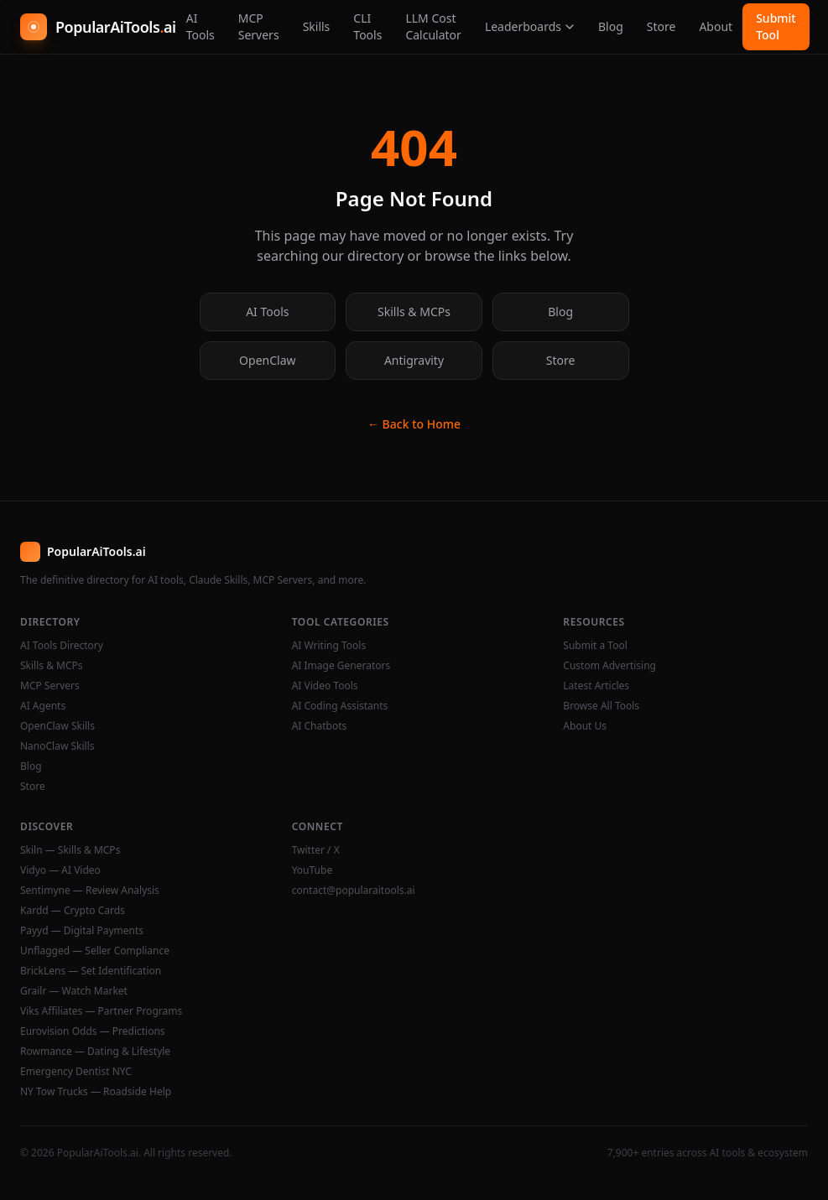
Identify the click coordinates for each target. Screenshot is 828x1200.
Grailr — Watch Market (74, 991)
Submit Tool (776, 26)
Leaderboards (530, 26)
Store (661, 26)
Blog (610, 26)
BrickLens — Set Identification (90, 971)
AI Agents (42, 706)
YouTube (312, 870)
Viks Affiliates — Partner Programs (101, 1011)
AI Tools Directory (61, 645)
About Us (585, 726)
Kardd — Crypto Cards (72, 910)
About (715, 26)
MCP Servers (258, 26)
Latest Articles (596, 686)
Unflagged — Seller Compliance (94, 951)
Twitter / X (316, 850)
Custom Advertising (609, 666)
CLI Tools (367, 26)
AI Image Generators (341, 666)
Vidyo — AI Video (60, 870)
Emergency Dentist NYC (76, 1071)
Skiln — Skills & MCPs (70, 850)
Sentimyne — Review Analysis (89, 890)
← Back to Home (414, 424)
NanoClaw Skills (57, 746)
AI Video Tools (325, 686)
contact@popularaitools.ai (353, 890)
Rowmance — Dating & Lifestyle (95, 1051)
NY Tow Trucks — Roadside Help (95, 1092)
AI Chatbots (319, 726)
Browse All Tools (601, 706)
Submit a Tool (595, 645)
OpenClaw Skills (57, 726)
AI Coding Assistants (340, 706)
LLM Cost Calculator (433, 26)
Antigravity (414, 360)
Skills (317, 26)
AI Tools (200, 26)
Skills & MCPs (414, 311)
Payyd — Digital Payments (81, 931)
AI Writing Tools (329, 645)
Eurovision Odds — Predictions (92, 1031)
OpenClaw (267, 360)
